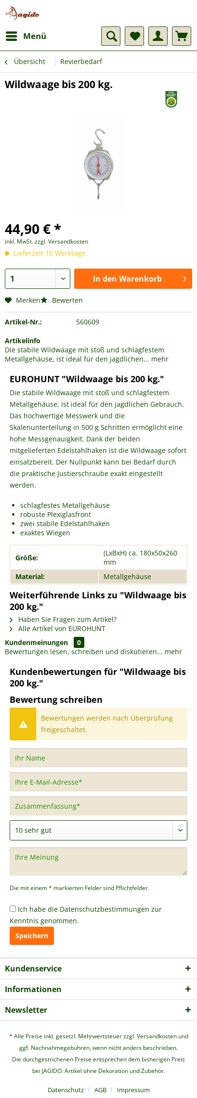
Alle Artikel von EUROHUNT (57, 628)
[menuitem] (25, 36)
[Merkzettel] (134, 36)
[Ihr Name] (98, 757)
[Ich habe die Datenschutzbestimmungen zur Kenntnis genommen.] (13, 908)
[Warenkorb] (181, 36)
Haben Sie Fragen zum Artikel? (63, 619)
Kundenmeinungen (36, 642)
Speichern (31, 935)
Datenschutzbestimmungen (104, 909)
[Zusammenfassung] (98, 805)
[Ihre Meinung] (98, 861)
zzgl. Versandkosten (61, 241)
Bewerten (61, 300)
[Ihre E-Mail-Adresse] (98, 781)
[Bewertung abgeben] (98, 830)
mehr (159, 358)
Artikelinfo (22, 340)
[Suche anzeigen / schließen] (110, 36)
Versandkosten (157, 1036)
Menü (26, 34)
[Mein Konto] (158, 36)
